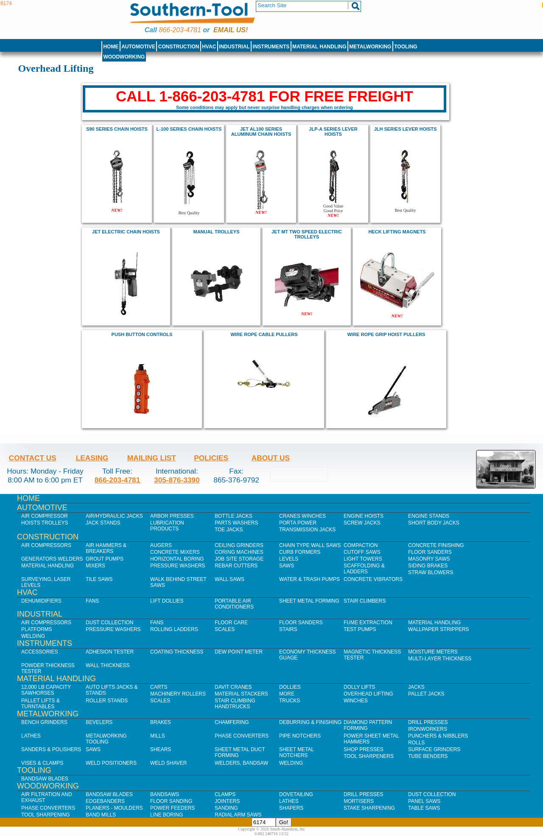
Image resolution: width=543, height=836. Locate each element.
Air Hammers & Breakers (106, 548)
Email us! (230, 30)
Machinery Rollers (178, 694)
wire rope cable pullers (263, 334)
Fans (92, 601)
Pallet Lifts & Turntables (40, 704)
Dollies (290, 687)
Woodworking (124, 57)
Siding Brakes (428, 566)
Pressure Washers (177, 566)
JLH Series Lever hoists (405, 129)
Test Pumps (360, 629)
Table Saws (424, 808)
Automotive (138, 47)
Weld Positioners (111, 763)
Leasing (92, 458)
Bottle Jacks (233, 516)
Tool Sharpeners (369, 756)
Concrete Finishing (436, 545)
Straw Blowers (430, 572)
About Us (271, 458)
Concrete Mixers (175, 552)
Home (110, 47)
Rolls (416, 743)
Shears (160, 749)
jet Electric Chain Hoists (126, 231)
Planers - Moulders (114, 808)
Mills (157, 736)
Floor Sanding (171, 801)
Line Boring (166, 815)
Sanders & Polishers (51, 749)
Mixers (95, 566)
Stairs (288, 629)
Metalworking (370, 47)
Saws (286, 566)
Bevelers (99, 722)
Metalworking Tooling (106, 739)
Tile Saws (99, 579)
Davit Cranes (233, 687)
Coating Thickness (177, 652)
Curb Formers (299, 552)
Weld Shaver (168, 763)
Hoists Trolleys (44, 523)
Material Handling (319, 47)
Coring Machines (239, 552)
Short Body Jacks (433, 523)
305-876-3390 (177, 480)
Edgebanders (105, 801)
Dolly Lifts (359, 687)
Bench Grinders (44, 722)
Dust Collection (109, 623)
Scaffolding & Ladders (364, 569)
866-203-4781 (180, 30)
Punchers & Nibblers (438, 736)
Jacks (416, 687)
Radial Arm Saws (238, 815)
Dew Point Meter (239, 652)
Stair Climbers (365, 601)
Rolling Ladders (174, 629)
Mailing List (151, 458)
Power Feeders (172, 808)
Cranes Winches (302, 516)
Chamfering (232, 722)
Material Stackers (241, 694)
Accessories (39, 652)
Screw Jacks (362, 523)
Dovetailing (296, 794)
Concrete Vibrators (373, 579)
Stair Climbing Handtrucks (235, 704)
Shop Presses (363, 749)
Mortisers (359, 801)
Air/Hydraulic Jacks (114, 516)
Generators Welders (52, 559)
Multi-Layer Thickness (439, 659)
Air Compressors (46, 545)
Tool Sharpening (45, 815)
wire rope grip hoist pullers (386, 334)
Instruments (271, 47)
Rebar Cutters (236, 566)
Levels (288, 559)
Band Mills (101, 815)
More (286, 694)
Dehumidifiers (41, 601)
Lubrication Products (167, 526)
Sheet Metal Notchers (296, 752)
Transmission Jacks (307, 530)
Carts (158, 687)
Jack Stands (103, 523)
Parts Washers (236, 523)
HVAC (209, 47)
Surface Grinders (434, 749)
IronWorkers (427, 729)
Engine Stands (428, 516)
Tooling (405, 47)
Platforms (36, 629)
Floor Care (231, 623)
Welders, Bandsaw (241, 763)
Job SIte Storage (239, 559)
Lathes (31, 736)
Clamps (225, 794)
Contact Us (32, 458)
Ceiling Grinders (239, 545)
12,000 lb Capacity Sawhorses (46, 690)
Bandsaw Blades (44, 779)
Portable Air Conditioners (234, 604)
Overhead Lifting (368, 694)
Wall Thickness (108, 665)
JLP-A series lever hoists (333, 131)
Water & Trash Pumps (309, 579)
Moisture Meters (433, 652)
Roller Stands (107, 701)
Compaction (361, 545)
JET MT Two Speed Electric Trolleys (307, 234)
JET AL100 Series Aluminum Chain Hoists (261, 131)
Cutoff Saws (362, 552)
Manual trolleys (216, 231)
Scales (225, 629)
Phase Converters (242, 736)
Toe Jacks (229, 530)
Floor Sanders (430, 552)
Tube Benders (428, 756)
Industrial (234, 47)
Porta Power (297, 523)
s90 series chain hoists (117, 129)
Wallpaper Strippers (438, 629)
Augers (161, 545)
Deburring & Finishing (310, 722)
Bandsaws (164, 794)
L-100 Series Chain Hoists (189, 129)
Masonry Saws (429, 559)
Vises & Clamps (42, 763)
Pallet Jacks (426, 694)
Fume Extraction (368, 623)
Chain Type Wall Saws (310, 545)
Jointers (227, 801)
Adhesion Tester (110, 652)
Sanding (226, 808)
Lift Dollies (166, 601)
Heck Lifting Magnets (397, 231)
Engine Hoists (363, 516)
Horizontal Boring (177, 559)
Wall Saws (229, 579)
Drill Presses (428, 722)
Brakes (160, 722)
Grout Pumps (104, 559)
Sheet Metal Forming (309, 601)
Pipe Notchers (300, 736)
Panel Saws (424, 801)
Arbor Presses (172, 516)
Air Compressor (44, 516)
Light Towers (363, 559)
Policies (211, 458)
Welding (33, 636)
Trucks (289, 701)
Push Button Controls (142, 334)
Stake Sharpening (369, 808)
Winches (356, 701)
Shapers (291, 808)
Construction (178, 47)
